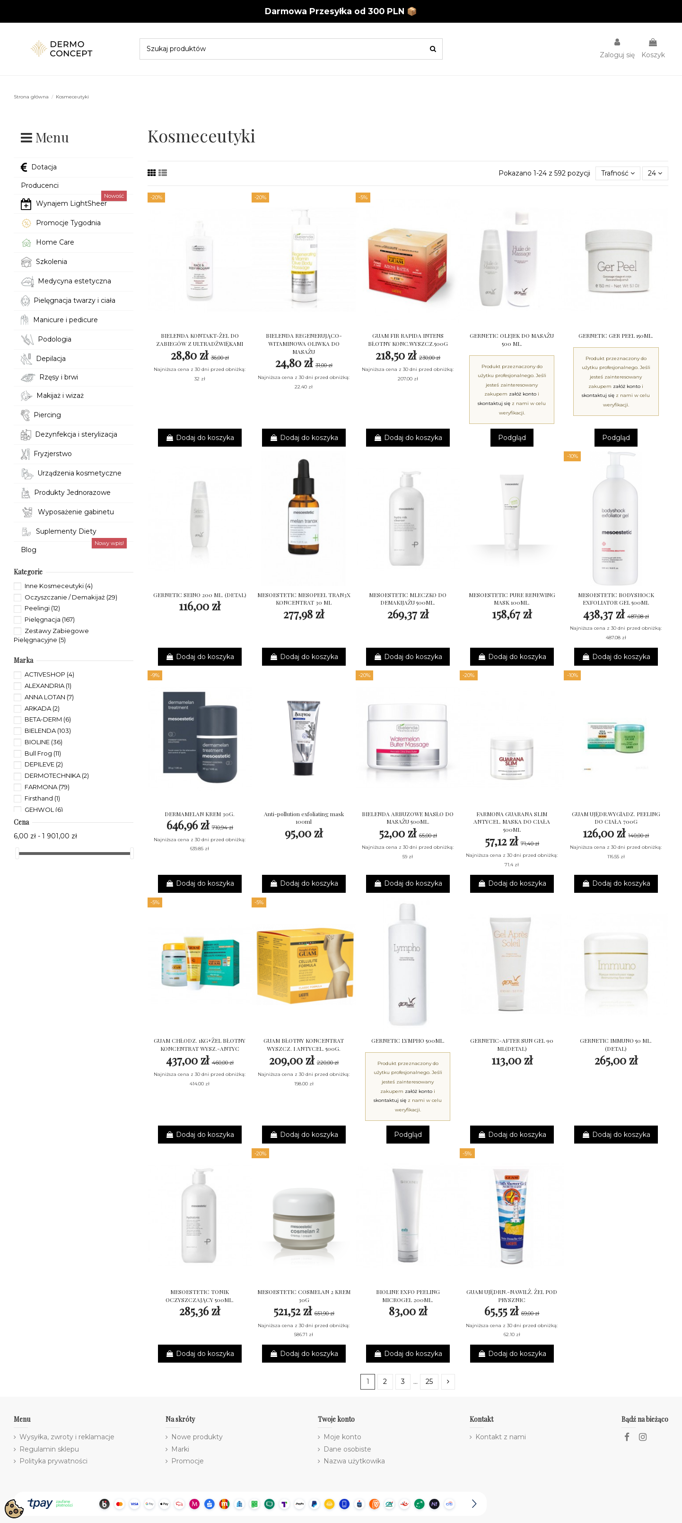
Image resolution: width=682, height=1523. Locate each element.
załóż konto (522, 394)
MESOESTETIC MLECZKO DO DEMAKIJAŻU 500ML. (407, 599)
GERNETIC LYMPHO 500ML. (408, 1040)
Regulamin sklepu (49, 1449)
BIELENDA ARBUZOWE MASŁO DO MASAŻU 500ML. (408, 818)
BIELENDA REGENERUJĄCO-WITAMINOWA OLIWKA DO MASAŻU (304, 343)
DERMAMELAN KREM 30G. (200, 814)
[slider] (17, 853)
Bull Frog (43, 753)
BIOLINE (43, 742)
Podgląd (512, 437)
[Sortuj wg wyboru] (617, 173)
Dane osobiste (347, 1449)
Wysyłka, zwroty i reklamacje (66, 1437)
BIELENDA (48, 730)
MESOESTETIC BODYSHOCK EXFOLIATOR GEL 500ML (616, 599)
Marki (180, 1449)
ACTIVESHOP (49, 674)
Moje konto (342, 1437)
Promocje (187, 1461)
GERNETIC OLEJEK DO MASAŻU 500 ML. (512, 339)
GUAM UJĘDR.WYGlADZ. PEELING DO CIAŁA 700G (616, 818)
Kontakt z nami (500, 1437)
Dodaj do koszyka (200, 437)
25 (429, 1381)
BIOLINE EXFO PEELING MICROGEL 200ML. (408, 1295)
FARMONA (47, 787)
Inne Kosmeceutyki (59, 586)
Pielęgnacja (50, 619)
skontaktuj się (494, 403)
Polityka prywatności (53, 1461)
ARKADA (42, 708)
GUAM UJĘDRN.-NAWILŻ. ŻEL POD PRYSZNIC (511, 1295)
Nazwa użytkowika (354, 1461)
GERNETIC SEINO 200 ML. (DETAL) (199, 595)
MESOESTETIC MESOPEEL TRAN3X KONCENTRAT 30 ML (303, 599)
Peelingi (42, 608)
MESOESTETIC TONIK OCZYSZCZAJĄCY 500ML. (200, 1295)
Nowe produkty (197, 1437)
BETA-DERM (48, 719)
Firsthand (42, 798)
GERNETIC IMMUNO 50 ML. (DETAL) (616, 1044)
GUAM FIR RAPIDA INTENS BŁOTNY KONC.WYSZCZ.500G (408, 339)
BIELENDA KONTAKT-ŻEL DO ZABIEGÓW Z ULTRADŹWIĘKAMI (199, 339)
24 (655, 173)
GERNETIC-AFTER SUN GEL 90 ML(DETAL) (511, 1044)
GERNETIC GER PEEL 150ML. (615, 335)
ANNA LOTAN (49, 697)
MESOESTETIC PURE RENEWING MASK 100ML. (512, 599)
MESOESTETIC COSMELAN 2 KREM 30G (303, 1295)
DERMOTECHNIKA (57, 775)
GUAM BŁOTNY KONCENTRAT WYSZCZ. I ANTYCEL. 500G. (303, 1044)
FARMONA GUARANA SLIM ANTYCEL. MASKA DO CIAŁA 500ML (511, 822)
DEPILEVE (44, 764)
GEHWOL (44, 809)
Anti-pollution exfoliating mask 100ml (304, 818)
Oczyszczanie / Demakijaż (71, 597)
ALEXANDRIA (48, 685)
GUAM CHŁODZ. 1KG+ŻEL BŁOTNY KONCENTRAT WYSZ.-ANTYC (199, 1044)
